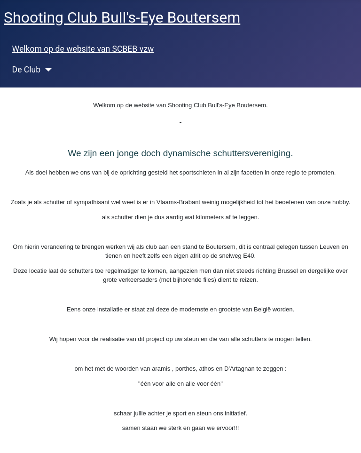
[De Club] (46, 70)
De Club (26, 69)
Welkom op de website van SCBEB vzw (83, 49)
